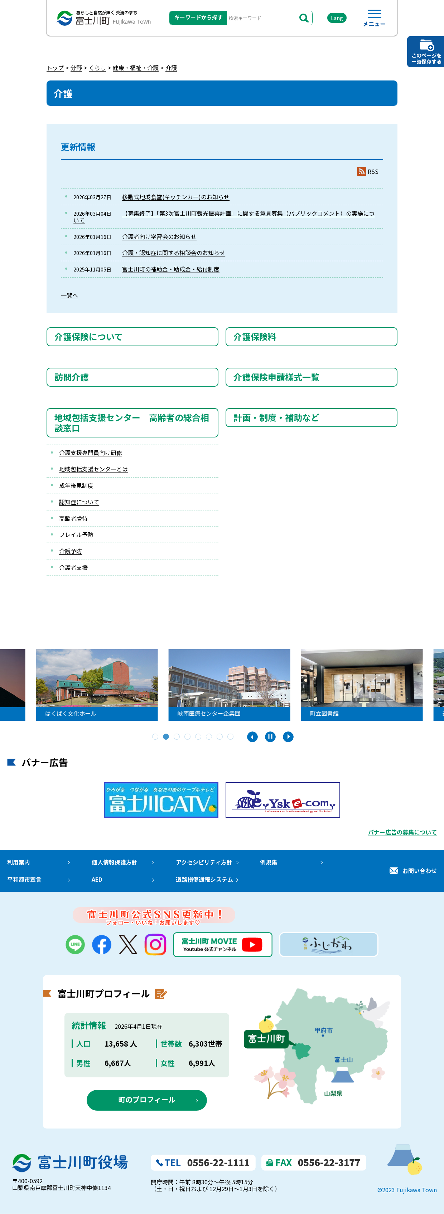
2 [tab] (166, 737)
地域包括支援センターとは (93, 469)
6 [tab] (209, 737)
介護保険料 (254, 336)
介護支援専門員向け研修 (90, 452)
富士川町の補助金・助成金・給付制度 (170, 269)
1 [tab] (155, 737)
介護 (171, 67)
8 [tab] (231, 737)
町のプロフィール (146, 1100)
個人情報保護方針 (114, 862)
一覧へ (69, 295)
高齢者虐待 (73, 518)
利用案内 (18, 862)
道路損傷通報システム (204, 879)
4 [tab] (188, 737)
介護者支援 (73, 567)
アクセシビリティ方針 (203, 862)
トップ (55, 67)
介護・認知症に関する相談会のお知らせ (173, 252)
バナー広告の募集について (402, 832)
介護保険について (88, 336)
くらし (97, 67)
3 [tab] (177, 737)
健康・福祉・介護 (136, 67)
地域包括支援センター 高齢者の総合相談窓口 (131, 422)
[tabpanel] (168, 685)
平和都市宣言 (24, 879)
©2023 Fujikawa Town (407, 1190)
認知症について (79, 502)
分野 (76, 67)
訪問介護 (71, 377)
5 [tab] (198, 737)
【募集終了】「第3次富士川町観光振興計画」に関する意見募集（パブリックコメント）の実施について (224, 216)
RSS (373, 171)
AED (96, 879)
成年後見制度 (76, 485)
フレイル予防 (76, 534)
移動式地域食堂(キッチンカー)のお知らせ (176, 196)
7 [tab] (220, 737)
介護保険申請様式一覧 (276, 377)
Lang (337, 17)
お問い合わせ (419, 870)
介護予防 (70, 551)
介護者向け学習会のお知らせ (159, 236)
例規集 (268, 862)
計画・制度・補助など (276, 417)
